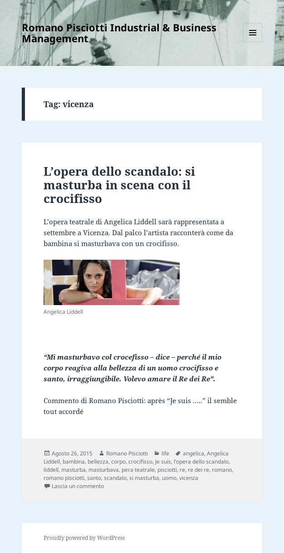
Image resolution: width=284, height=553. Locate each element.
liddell (51, 470)
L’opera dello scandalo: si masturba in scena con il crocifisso (119, 185)
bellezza (98, 461)
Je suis (163, 461)
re (182, 470)
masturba (73, 470)
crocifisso (140, 461)
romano (222, 470)
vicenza (188, 478)
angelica (193, 453)
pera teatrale (138, 470)
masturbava (103, 470)
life (165, 453)
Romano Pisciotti (127, 453)
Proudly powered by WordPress (84, 538)
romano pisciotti (64, 478)
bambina (74, 461)
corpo (118, 461)
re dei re (198, 470)
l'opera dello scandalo (201, 461)
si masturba (144, 478)
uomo (169, 478)
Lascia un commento (78, 486)
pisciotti (167, 470)
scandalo (115, 478)
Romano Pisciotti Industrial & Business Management (119, 32)
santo (94, 478)
